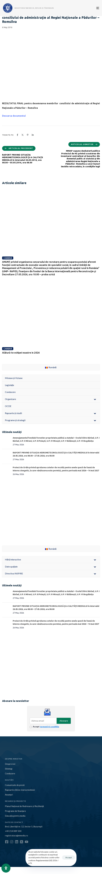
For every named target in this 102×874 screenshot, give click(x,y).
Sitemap (8, 768)
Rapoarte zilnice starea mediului (20, 790)
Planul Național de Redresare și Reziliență (24, 806)
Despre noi (10, 764)
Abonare (63, 720)
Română (51, 367)
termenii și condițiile (49, 726)
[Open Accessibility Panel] (5, 868)
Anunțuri (9, 794)
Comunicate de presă (14, 785)
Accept (46, 726)
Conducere (10, 773)
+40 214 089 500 (13, 831)
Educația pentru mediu (15, 815)
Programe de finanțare (15, 811)
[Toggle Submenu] (95, 399)
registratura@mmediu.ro (16, 835)
